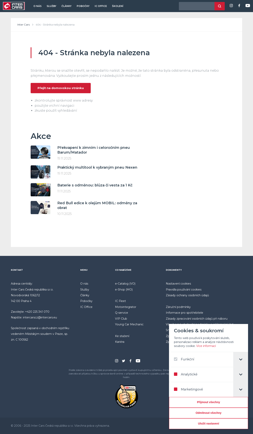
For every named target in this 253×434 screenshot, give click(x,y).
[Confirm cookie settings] (209, 423)
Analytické (186, 374)
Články (66, 6)
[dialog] (209, 376)
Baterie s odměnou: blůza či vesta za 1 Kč (94, 185)
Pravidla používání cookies (183, 289)
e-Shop (120, 289)
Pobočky (83, 6)
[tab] (241, 359)
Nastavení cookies (178, 283)
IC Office (101, 6)
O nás (37, 6)
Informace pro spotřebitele (184, 312)
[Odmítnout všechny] (209, 413)
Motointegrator (125, 307)
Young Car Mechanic (129, 324)
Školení (117, 6)
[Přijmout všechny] (209, 402)
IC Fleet (120, 301)
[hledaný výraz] (196, 6)
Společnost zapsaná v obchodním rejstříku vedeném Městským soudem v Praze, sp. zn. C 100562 (40, 334)
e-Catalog (121, 283)
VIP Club (121, 318)
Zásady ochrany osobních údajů (187, 295)
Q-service (121, 312)
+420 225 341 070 (37, 311)
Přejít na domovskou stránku (61, 88)
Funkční (185, 359)
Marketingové (189, 389)
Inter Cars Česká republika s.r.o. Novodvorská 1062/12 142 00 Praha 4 (32, 295)
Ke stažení (122, 336)
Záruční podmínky (178, 307)
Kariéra (119, 342)
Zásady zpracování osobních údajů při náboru (197, 318)
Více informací (206, 346)
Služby (51, 6)
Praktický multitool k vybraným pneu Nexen (97, 167)
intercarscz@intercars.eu (40, 317)
